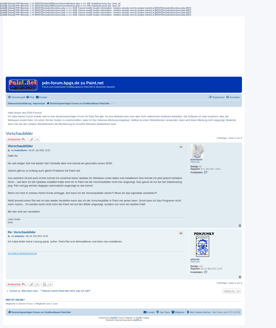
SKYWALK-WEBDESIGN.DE (22, 253)
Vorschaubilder (19, 133)
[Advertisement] (124, 48)
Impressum (39, 103)
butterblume (196, 159)
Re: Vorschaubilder (22, 232)
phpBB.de (137, 320)
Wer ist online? (15, 300)
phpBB (113, 318)
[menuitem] (30, 97)
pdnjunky (195, 259)
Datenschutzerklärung (20, 103)
